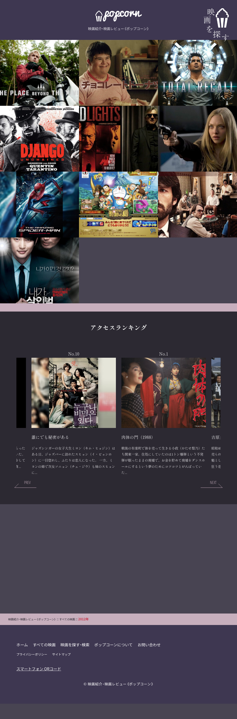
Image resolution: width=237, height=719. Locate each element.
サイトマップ (62, 670)
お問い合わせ (151, 660)
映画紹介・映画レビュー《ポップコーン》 (120, 699)
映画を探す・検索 (76, 660)
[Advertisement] (118, 574)
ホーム (22, 660)
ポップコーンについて (114, 660)
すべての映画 (44, 660)
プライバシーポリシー (32, 670)
